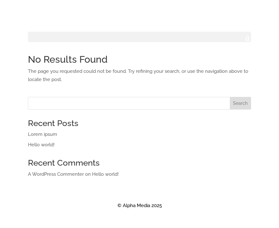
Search (240, 103)
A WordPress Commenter (56, 174)
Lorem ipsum (42, 134)
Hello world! (41, 145)
